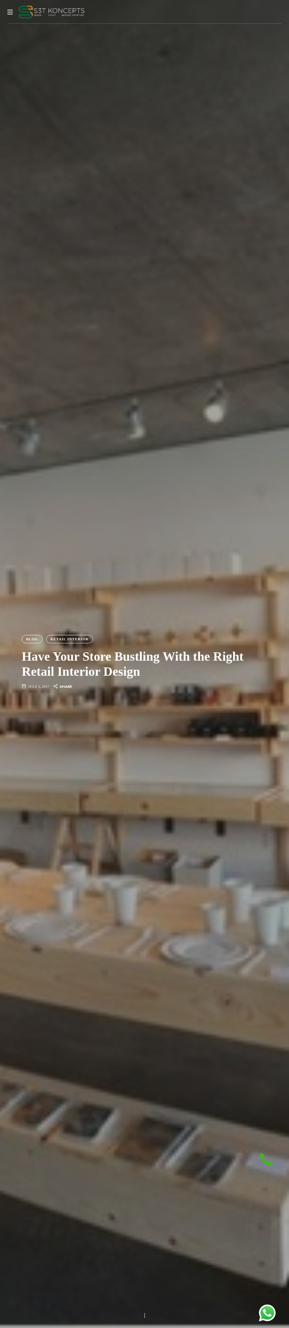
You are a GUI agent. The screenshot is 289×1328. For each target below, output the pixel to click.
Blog (32, 639)
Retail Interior (70, 639)
